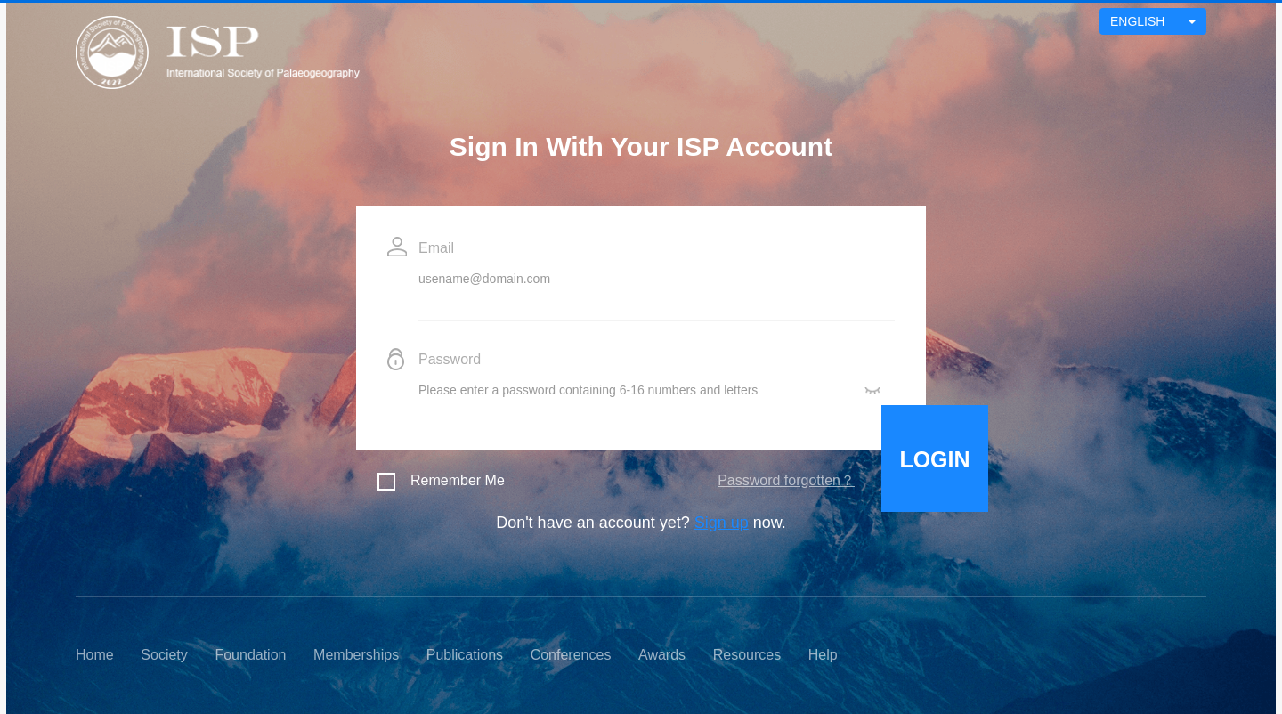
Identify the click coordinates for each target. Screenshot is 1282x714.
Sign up (721, 522)
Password (449, 359)
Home (95, 654)
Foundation (250, 654)
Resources (747, 654)
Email (436, 248)
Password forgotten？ (786, 480)
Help (823, 654)
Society (164, 654)
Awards (662, 654)
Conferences (571, 654)
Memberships (356, 654)
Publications (464, 654)
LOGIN (934, 459)
